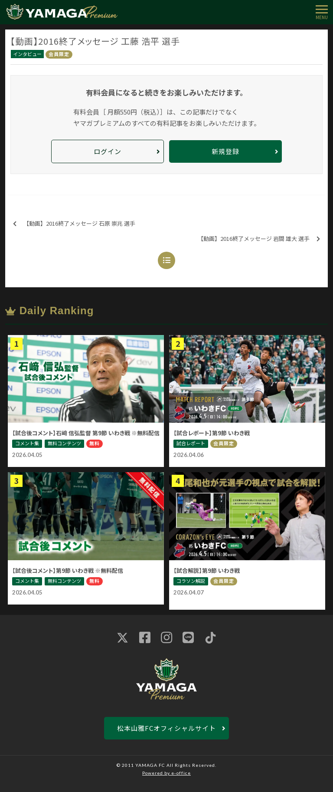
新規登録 (225, 151)
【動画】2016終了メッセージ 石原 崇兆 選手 (74, 223)
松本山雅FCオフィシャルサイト (166, 728)
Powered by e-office (166, 773)
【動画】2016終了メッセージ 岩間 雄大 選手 (259, 238)
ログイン (107, 151)
